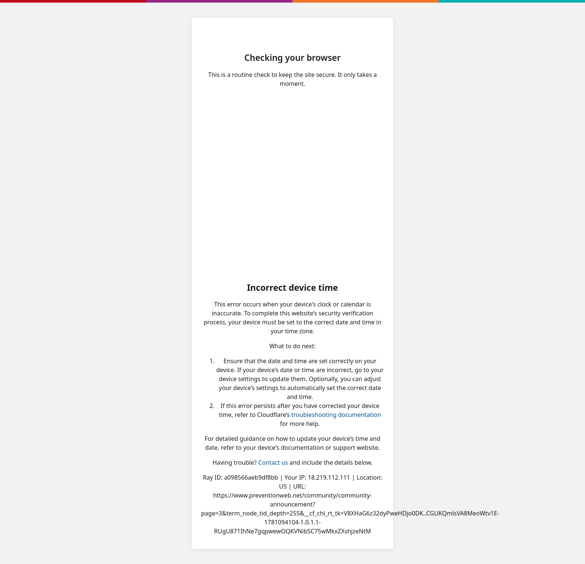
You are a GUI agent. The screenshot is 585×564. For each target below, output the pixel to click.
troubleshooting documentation (336, 415)
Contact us (273, 462)
